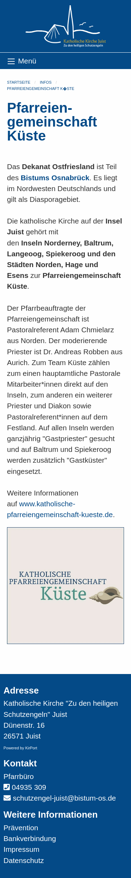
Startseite (18, 82)
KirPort (31, 748)
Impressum (21, 849)
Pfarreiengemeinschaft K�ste (40, 88)
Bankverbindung (29, 838)
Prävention (20, 828)
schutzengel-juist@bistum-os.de (64, 798)
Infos (46, 82)
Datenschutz (23, 860)
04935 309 (29, 787)
